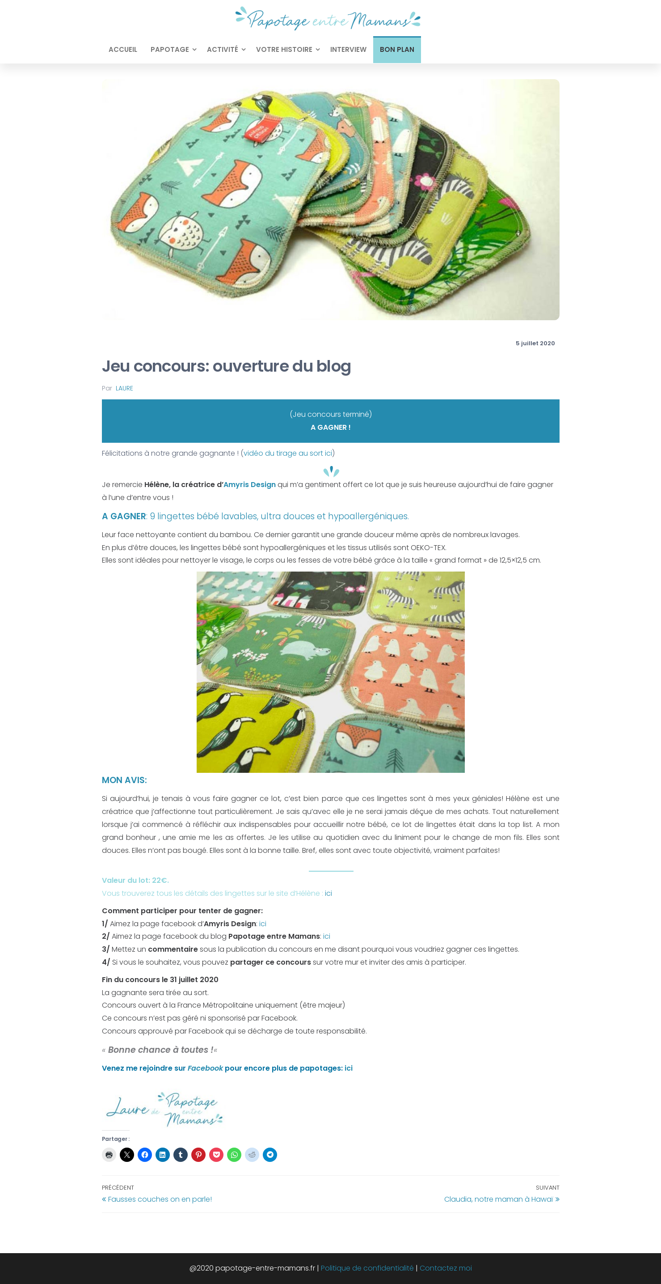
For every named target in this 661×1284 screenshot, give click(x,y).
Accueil (123, 49)
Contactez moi (446, 1268)
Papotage (170, 49)
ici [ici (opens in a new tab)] (326, 936)
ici (328, 893)
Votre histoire (284, 49)
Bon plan (397, 49)
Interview (348, 49)
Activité (222, 49)
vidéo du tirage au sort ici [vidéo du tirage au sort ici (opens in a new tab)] (288, 453)
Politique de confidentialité (367, 1268)
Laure (124, 388)
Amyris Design (249, 484)
